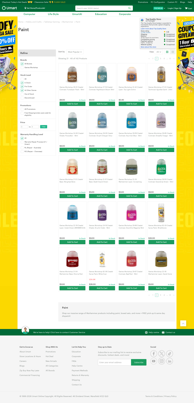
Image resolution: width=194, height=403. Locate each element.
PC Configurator (158, 2)
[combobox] (104, 8)
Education (101, 14)
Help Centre (77, 366)
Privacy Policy (170, 396)
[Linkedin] (170, 364)
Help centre (154, 332)
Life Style (53, 14)
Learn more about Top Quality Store (153, 29)
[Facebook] (154, 356)
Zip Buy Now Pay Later (29, 370)
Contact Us (77, 384)
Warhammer (67, 22)
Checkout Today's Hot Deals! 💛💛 (17, 2)
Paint (78, 22)
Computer (29, 14)
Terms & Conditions (154, 396)
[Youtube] (154, 364)
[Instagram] (162, 364)
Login (170, 8)
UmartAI (77, 14)
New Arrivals (51, 361)
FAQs (74, 361)
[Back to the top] (183, 323)
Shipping (76, 380)
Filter (44, 127)
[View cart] (186, 8)
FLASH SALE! (59, 2)
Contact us (170, 332)
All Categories (52, 366)
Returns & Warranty (80, 375)
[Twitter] (162, 356)
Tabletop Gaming (52, 22)
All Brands (50, 370)
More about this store (148, 47)
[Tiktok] (170, 356)
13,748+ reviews (145, 32)
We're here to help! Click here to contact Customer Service (59, 332)
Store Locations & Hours (30, 356)
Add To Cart (72, 104)
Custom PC (172, 2)
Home (20, 22)
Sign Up (177, 8)
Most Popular (75, 52)
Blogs (182, 2)
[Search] (129, 8)
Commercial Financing (30, 375)
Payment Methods (80, 370)
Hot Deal (49, 356)
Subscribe (138, 362)
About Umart (25, 351)
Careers (23, 361)
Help (190, 2)
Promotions (143, 2)
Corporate (125, 14)
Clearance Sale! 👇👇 (44, 2)
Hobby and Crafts (34, 22)
